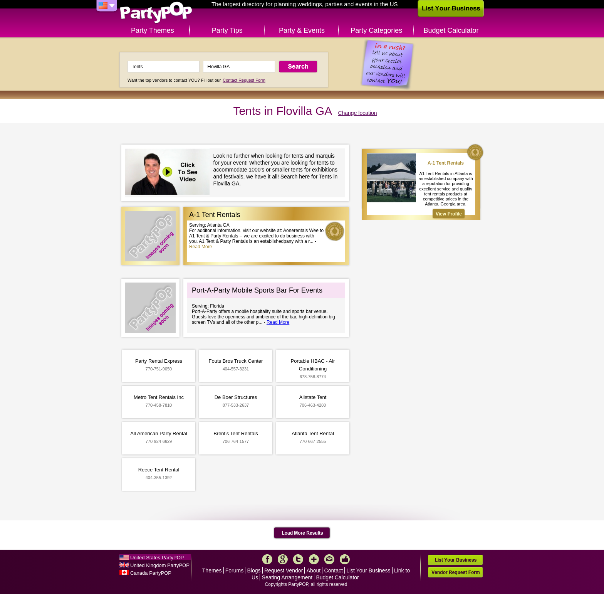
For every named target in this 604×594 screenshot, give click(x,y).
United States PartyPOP (157, 557)
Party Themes (152, 30)
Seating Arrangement (287, 577)
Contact (333, 570)
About (314, 570)
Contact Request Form (244, 80)
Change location (357, 113)
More (314, 559)
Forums (234, 570)
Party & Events (302, 30)
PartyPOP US (156, 13)
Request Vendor (283, 570)
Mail (329, 559)
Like (345, 559)
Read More (200, 246)
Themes (212, 570)
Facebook (267, 559)
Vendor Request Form (455, 572)
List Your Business (368, 570)
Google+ (283, 559)
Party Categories (376, 30)
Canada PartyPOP (150, 573)
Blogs (254, 570)
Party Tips (227, 30)
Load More (302, 533)
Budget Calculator (451, 30)
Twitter (298, 559)
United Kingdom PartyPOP (160, 565)
